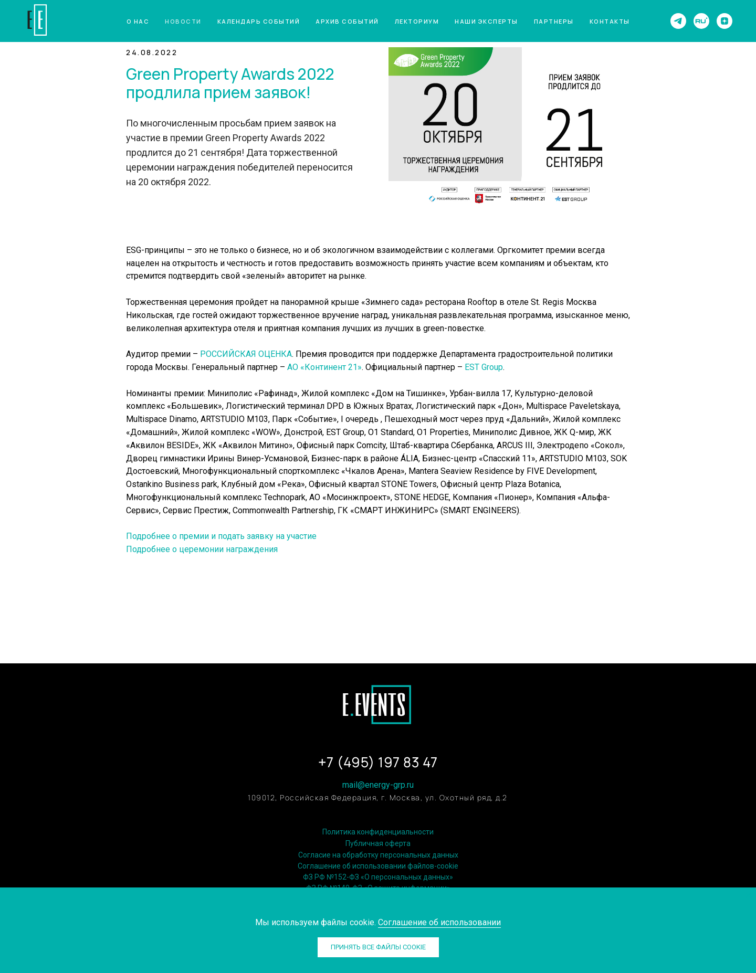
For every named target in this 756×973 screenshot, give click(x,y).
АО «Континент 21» (324, 367)
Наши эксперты (486, 21)
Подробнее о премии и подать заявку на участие (221, 536)
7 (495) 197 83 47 (382, 762)
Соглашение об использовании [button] (439, 922)
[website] (701, 21)
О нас (138, 21)
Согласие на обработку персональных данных (378, 855)
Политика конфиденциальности (378, 832)
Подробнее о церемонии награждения (202, 549)
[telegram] (678, 21)
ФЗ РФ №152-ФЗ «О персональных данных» (378, 877)
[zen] (724, 21)
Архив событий (347, 21)
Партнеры (554, 21)
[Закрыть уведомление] (748, 895)
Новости (183, 21)
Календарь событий (258, 21)
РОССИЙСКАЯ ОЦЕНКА (246, 354)
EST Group (484, 367)
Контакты (610, 21)
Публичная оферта (378, 843)
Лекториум (417, 21)
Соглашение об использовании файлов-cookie (378, 866)
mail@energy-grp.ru (378, 785)
